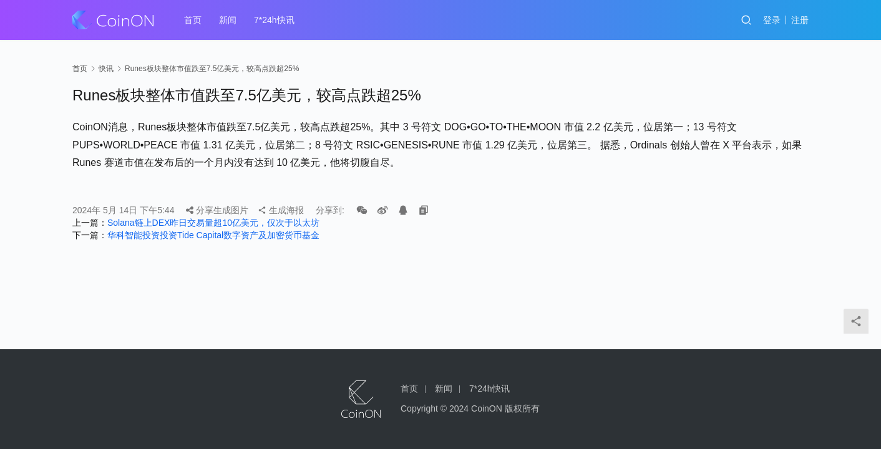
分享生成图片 (217, 210)
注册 (800, 20)
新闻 (227, 20)
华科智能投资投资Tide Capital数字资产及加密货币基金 (213, 235)
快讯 (106, 68)
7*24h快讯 (274, 20)
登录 (772, 20)
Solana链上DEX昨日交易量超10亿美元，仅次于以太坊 (213, 223)
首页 (193, 20)
